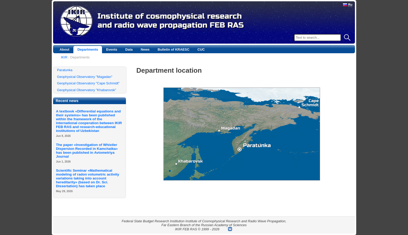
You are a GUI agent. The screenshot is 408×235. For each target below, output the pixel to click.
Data (129, 49)
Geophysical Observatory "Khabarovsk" (86, 90)
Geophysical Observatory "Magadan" (84, 77)
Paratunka (64, 70)
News (145, 49)
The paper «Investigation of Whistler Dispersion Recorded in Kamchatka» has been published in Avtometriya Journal (87, 150)
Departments (87, 49)
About (64, 49)
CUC (201, 49)
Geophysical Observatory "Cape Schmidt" (88, 83)
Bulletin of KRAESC (173, 49)
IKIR (64, 57)
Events (111, 49)
